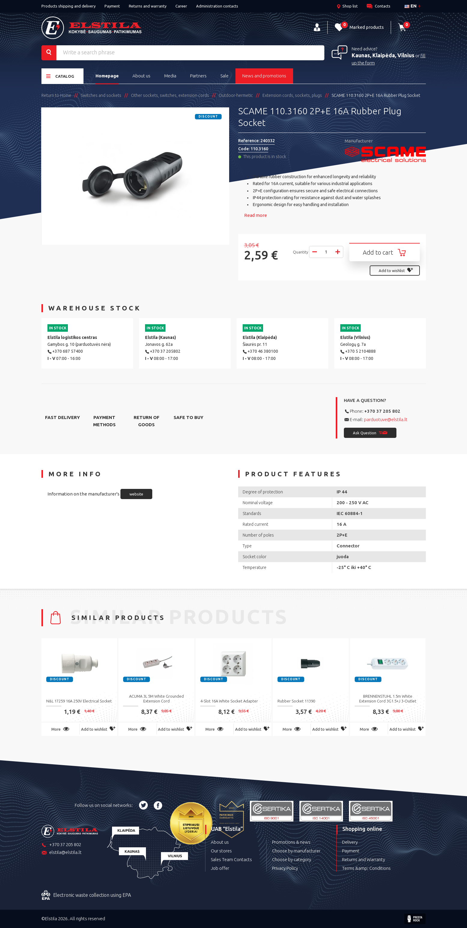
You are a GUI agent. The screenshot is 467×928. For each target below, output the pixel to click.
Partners (198, 75)
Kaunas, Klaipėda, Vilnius (383, 55)
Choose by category (291, 859)
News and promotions (264, 75)
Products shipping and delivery (68, 6)
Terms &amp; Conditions (366, 868)
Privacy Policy (285, 868)
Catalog (60, 76)
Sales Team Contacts (231, 859)
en (411, 5)
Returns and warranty (147, 6)
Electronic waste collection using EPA (86, 895)
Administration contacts (217, 6)
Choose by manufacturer (296, 850)
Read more (255, 215)
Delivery (350, 842)
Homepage (107, 75)
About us (141, 75)
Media (170, 75)
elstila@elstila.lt (61, 853)
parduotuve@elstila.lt (386, 419)
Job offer (220, 868)
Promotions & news (291, 842)
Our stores (221, 850)
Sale (224, 75)
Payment (112, 6)
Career (181, 6)
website (136, 494)
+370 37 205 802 (382, 411)
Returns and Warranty (363, 859)
